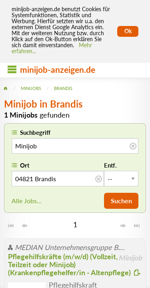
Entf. (110, 165)
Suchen (121, 200)
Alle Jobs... (27, 200)
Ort (25, 165)
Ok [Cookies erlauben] (128, 31)
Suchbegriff (35, 132)
